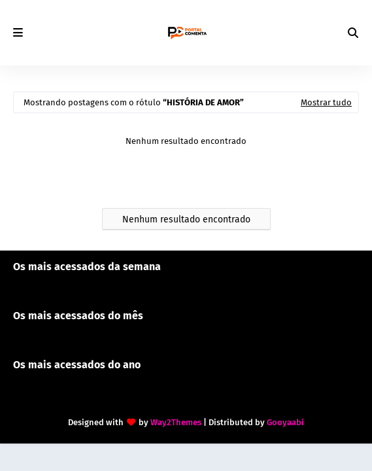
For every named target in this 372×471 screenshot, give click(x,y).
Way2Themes (175, 422)
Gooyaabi (285, 422)
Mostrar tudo (326, 102)
